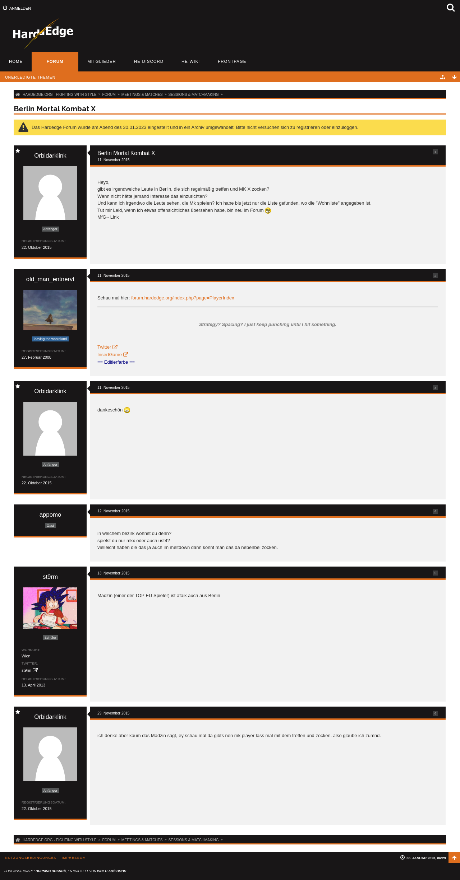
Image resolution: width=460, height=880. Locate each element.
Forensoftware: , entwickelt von (65, 871)
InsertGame (109, 354)
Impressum (74, 858)
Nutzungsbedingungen (31, 858)
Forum (55, 61)
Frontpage (232, 61)
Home (16, 61)
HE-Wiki (190, 61)
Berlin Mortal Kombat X (55, 108)
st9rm (26, 670)
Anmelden (20, 8)
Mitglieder (101, 61)
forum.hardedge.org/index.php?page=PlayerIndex (182, 298)
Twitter (104, 347)
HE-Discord (149, 61)
